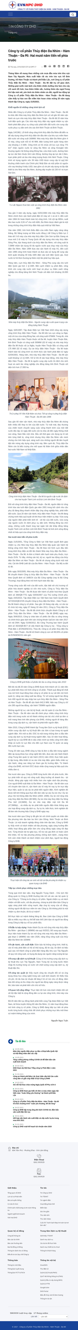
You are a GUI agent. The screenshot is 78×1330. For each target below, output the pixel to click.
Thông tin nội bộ (48, 1260)
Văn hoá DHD (12, 1217)
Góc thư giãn (44, 1211)
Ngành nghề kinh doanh (16, 1214)
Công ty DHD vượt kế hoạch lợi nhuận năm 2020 (32, 1126)
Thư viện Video (45, 1219)
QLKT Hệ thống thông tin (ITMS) (51, 1276)
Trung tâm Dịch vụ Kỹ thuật (53, 1231)
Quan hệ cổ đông (16, 1231)
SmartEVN (43, 1265)
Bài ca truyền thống (14, 1200)
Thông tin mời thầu (14, 1265)
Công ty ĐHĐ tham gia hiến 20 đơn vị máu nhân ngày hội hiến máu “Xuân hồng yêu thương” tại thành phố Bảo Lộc (36, 1093)
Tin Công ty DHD (46, 1193)
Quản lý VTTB (45, 1284)
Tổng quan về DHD (14, 1193)
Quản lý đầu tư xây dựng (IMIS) (51, 1280)
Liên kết (34, 1316)
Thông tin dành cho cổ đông (17, 1251)
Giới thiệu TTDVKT (46, 1236)
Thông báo (13, 1260)
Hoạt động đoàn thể (47, 1204)
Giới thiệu (12, 1188)
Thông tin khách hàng (48, 1251)
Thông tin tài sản (46, 1299)
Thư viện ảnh (45, 1215)
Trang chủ (12, 32)
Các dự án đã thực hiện (48, 1243)
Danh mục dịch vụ (46, 1239)
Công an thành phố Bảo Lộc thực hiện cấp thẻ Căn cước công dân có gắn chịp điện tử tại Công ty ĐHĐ (35, 1077)
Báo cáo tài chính (14, 1239)
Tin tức (43, 1188)
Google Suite (44, 1287)
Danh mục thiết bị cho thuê (49, 1247)
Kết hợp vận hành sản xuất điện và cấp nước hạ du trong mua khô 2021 (36, 1119)
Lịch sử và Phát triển (15, 1196)
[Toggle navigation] (10, 14)
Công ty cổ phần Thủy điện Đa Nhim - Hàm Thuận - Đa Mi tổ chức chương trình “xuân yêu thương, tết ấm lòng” (36, 1102)
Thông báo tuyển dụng (16, 1269)
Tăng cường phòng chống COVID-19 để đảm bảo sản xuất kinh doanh (34, 1061)
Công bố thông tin (14, 1236)
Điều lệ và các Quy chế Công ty (18, 1254)
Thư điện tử (44, 1269)
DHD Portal (44, 1291)
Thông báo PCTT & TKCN (16, 1272)
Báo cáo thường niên (15, 1243)
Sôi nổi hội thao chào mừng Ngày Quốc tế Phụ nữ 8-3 (34, 1085)
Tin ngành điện (45, 1200)
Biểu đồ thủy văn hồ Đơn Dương (51, 1295)
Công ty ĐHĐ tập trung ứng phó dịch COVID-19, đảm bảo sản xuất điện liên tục (36, 1111)
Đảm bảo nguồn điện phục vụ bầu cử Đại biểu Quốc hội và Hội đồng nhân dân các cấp (35, 1052)
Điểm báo (43, 1208)
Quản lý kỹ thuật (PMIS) (48, 1272)
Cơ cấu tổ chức (13, 1204)
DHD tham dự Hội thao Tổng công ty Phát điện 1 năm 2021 (34, 1069)
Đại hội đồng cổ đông (15, 1247)
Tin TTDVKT (44, 1196)
